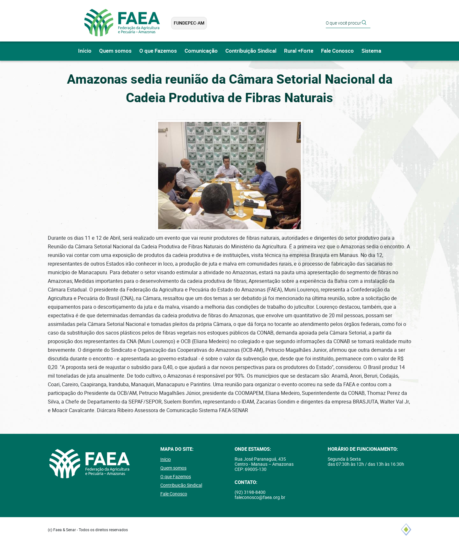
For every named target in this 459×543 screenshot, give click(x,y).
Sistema (371, 51)
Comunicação (201, 51)
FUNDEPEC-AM (189, 23)
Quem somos (115, 51)
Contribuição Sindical (250, 51)
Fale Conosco (337, 51)
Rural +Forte (298, 51)
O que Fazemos (158, 51)
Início (84, 51)
